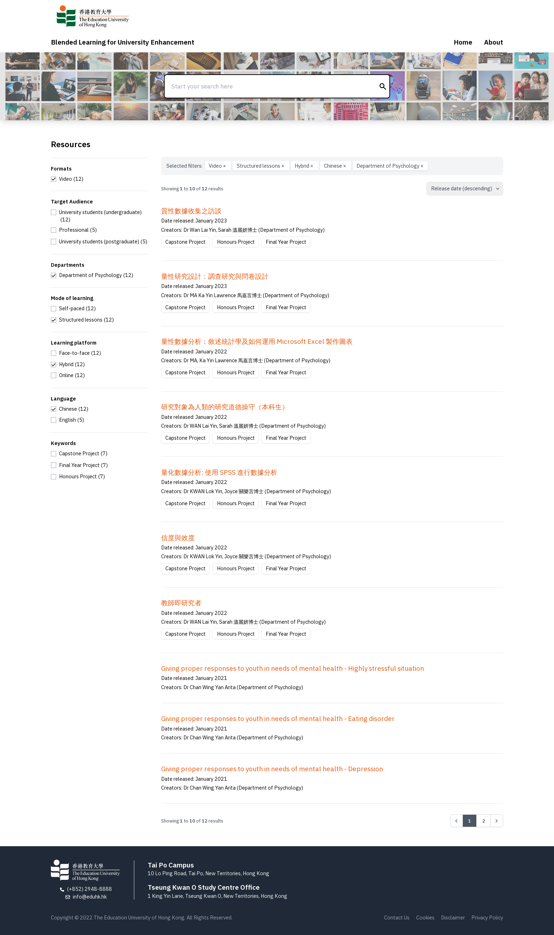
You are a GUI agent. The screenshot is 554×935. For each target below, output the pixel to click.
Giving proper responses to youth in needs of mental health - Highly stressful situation (292, 668)
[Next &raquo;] (496, 820)
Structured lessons (261, 165)
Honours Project (236, 241)
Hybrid (304, 165)
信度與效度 (178, 537)
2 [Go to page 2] (483, 821)
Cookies (425, 917)
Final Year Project (286, 241)
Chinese (335, 165)
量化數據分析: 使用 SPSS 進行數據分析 (219, 472)
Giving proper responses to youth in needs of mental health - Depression (272, 768)
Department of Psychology (390, 165)
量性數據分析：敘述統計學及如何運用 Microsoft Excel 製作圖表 (257, 341)
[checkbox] (67, 179)
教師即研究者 (181, 603)
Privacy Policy (487, 917)
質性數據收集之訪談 (191, 211)
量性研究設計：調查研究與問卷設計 (215, 276)
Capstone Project (185, 241)
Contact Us (396, 917)
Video (218, 165)
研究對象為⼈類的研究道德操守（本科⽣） (225, 407)
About (493, 42)
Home (463, 42)
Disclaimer (453, 917)
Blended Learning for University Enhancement (122, 42)
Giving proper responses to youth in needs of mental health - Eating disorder (278, 718)
